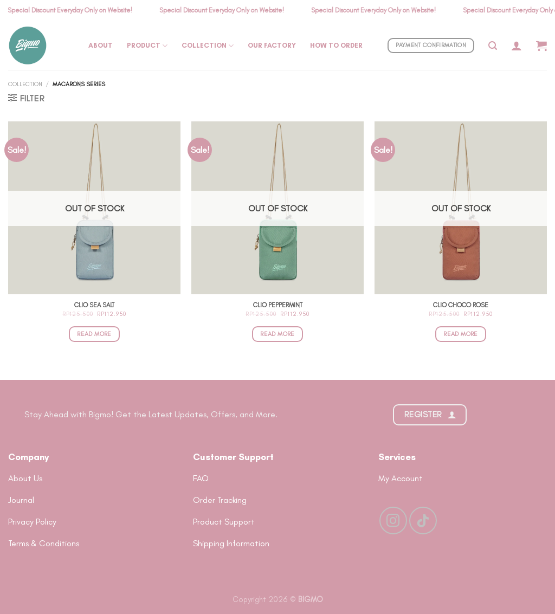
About (100, 45)
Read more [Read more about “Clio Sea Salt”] (94, 334)
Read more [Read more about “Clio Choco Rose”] (460, 334)
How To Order (336, 45)
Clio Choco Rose (460, 305)
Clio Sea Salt (94, 305)
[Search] (492, 45)
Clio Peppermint (277, 305)
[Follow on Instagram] (392, 520)
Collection (208, 46)
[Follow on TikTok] (422, 520)
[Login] (516, 45)
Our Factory (272, 45)
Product (147, 46)
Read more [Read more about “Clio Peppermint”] (277, 334)
